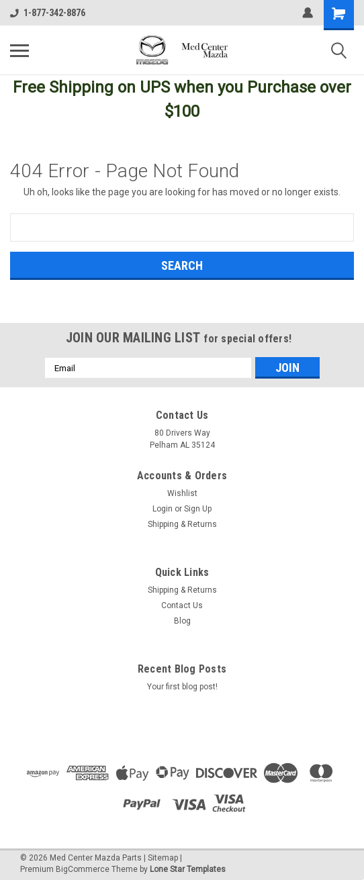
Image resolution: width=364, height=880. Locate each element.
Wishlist (182, 493)
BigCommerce (82, 869)
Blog (182, 621)
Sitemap (163, 858)
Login (162, 509)
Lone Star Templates (188, 869)
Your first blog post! (182, 686)
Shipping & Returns (182, 524)
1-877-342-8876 (47, 12)
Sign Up (198, 509)
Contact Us (182, 605)
